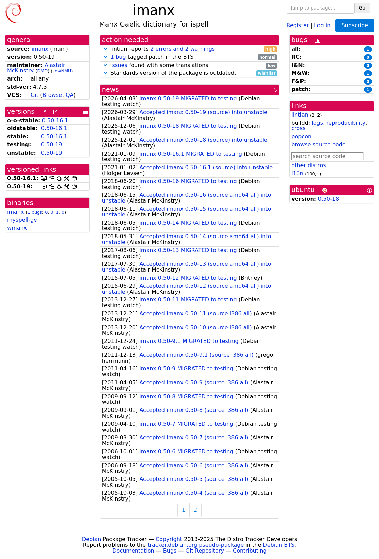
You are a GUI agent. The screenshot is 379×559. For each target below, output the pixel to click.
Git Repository (205, 550)
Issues (118, 65)
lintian (299, 114)
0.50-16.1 (55, 120)
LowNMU (61, 70)
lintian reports (189, 49)
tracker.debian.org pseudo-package (196, 545)
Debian (91, 539)
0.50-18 (328, 199)
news (110, 89)
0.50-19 (51, 144)
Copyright (169, 539)
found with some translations (189, 65)
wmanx (17, 228)
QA (70, 95)
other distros (308, 165)
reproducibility (345, 123)
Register (298, 25)
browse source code (318, 144)
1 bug (118, 57)
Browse (52, 95)
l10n (297, 173)
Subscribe (354, 25)
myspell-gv (22, 219)
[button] (105, 49)
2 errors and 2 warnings (182, 49)
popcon (301, 136)
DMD (42, 70)
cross (298, 128)
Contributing (250, 550)
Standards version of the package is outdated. (189, 73)
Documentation (133, 550)
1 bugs (35, 212)
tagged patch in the (189, 57)
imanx (40, 49)
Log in (322, 25)
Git (34, 95)
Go (362, 8)
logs (317, 123)
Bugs (170, 550)
